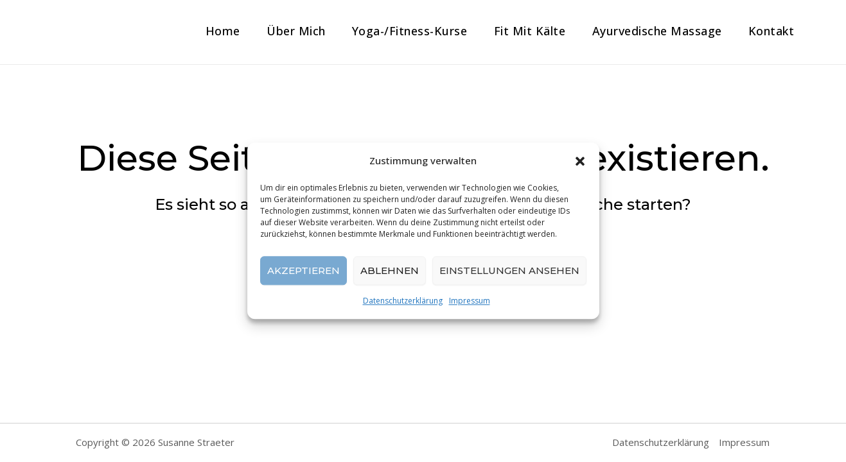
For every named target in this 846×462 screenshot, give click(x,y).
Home (213, 31)
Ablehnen (389, 270)
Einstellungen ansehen (509, 270)
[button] (580, 161)
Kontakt (771, 31)
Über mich (288, 31)
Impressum (469, 301)
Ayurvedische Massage (654, 31)
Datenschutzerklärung (403, 301)
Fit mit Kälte (525, 31)
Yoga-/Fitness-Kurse (404, 31)
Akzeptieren (303, 270)
